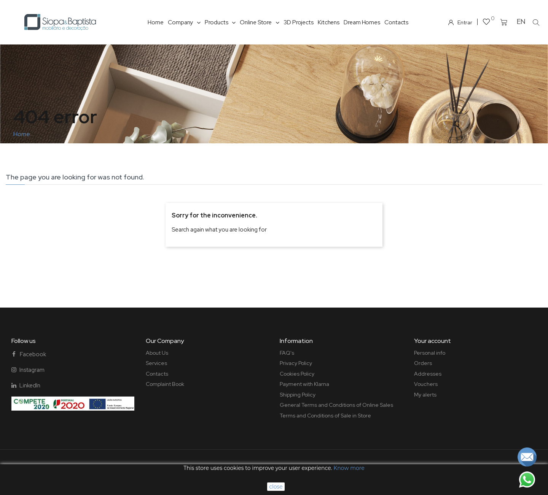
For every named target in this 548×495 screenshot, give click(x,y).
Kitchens (328, 22)
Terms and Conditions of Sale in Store (325, 415)
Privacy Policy (296, 363)
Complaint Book (165, 384)
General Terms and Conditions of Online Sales (336, 404)
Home (156, 22)
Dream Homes (362, 22)
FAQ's (287, 352)
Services (156, 363)
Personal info (429, 352)
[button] (536, 22)
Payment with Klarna (304, 384)
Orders (423, 363)
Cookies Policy (297, 373)
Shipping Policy (297, 394)
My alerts (425, 394)
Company (184, 22)
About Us (157, 352)
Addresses (427, 373)
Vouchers (426, 384)
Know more (348, 468)
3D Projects (299, 22)
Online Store (259, 22)
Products (220, 22)
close (276, 486)
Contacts (396, 22)
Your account (432, 341)
